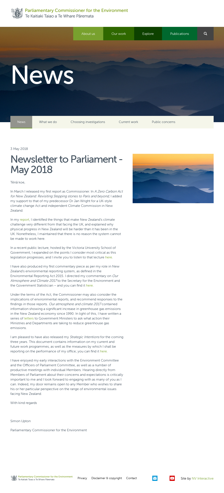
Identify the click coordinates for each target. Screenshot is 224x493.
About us (88, 33)
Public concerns (163, 122)
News (21, 122)
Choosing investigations (88, 122)
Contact (131, 478)
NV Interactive (203, 478)
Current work (128, 122)
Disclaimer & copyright (106, 478)
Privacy (82, 478)
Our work (118, 33)
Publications (179, 33)
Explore (148, 33)
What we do (48, 122)
